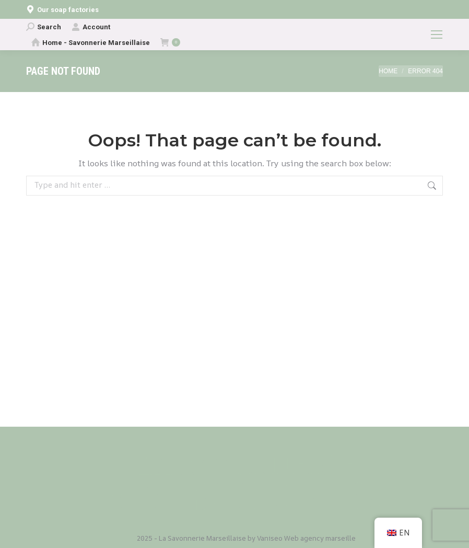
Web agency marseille (320, 538)
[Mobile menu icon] (436, 34)
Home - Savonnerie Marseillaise (90, 42)
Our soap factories (62, 10)
